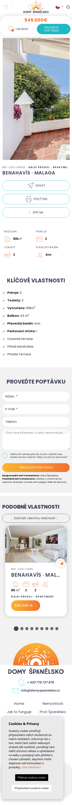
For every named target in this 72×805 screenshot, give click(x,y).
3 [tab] (26, 628)
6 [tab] (41, 628)
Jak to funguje (19, 711)
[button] (36, 185)
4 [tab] (31, 628)
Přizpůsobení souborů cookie (32, 788)
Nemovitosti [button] (53, 703)
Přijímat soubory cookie (32, 777)
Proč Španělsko (53, 711)
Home (19, 703)
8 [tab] (51, 628)
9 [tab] (56, 628)
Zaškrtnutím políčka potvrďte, (25, 454)
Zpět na (38, 212)
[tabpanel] (36, 571)
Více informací (31, 767)
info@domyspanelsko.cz (40, 690)
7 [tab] (46, 628)
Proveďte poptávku (51, 29)
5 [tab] (36, 628)
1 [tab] (16, 628)
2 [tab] (21, 628)
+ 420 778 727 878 (40, 682)
